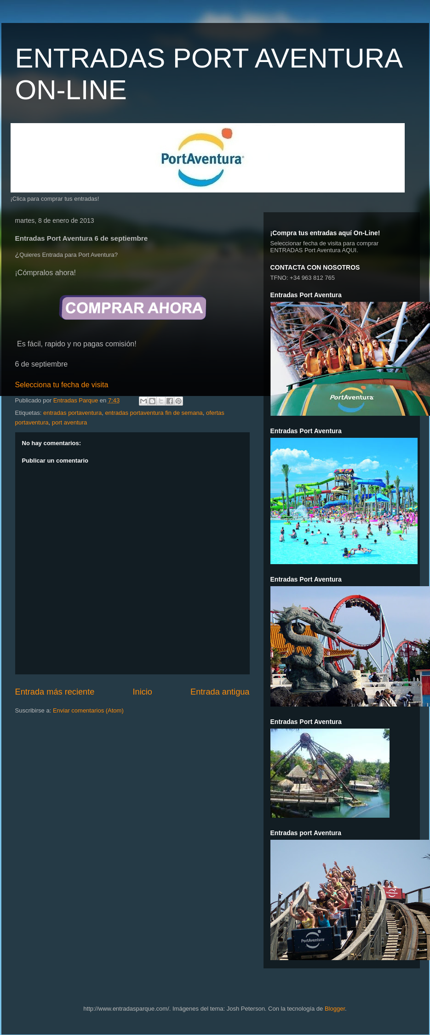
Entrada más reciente (55, 691)
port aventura (69, 422)
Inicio (142, 691)
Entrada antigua (219, 691)
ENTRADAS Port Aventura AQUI (313, 250)
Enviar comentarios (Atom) (88, 710)
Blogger (335, 1008)
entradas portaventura (72, 412)
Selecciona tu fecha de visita (62, 385)
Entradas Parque (76, 400)
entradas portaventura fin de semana (153, 412)
